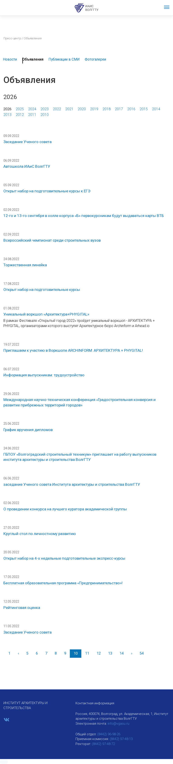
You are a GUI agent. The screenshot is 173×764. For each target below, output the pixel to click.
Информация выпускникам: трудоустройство (43, 375)
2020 (82, 109)
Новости (10, 59)
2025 (20, 109)
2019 (94, 109)
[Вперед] (131, 653)
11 (87, 653)
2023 (45, 109)
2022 (57, 109)
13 (110, 653)
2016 (131, 109)
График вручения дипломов (28, 429)
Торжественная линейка (25, 265)
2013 (7, 115)
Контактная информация (94, 703)
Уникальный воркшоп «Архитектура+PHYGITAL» (46, 314)
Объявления (32, 59)
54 (142, 653)
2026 (7, 109)
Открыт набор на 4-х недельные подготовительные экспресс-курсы (64, 558)
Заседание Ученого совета (27, 141)
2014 (156, 109)
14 (122, 653)
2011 (32, 115)
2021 (69, 109)
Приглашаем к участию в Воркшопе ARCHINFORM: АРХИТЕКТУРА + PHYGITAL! (73, 350)
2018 (106, 109)
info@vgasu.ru (118, 724)
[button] (4, 762)
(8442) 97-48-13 (121, 739)
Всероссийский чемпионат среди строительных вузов (52, 240)
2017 (119, 109)
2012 (20, 115)
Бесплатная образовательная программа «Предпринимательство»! (63, 583)
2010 (45, 115)
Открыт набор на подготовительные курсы (41, 289)
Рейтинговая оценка (21, 607)
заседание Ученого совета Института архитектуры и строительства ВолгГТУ (71, 484)
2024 (32, 109)
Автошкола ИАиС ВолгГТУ (26, 166)
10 (76, 653)
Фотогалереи (95, 59)
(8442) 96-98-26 (108, 734)
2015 (144, 109)
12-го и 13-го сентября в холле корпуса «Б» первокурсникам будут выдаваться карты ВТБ (83, 215)
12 (99, 653)
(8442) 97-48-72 (103, 744)
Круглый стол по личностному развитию (39, 533)
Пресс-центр (12, 38)
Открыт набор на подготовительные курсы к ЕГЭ (47, 191)
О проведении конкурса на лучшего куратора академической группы (65, 509)
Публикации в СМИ (64, 59)
